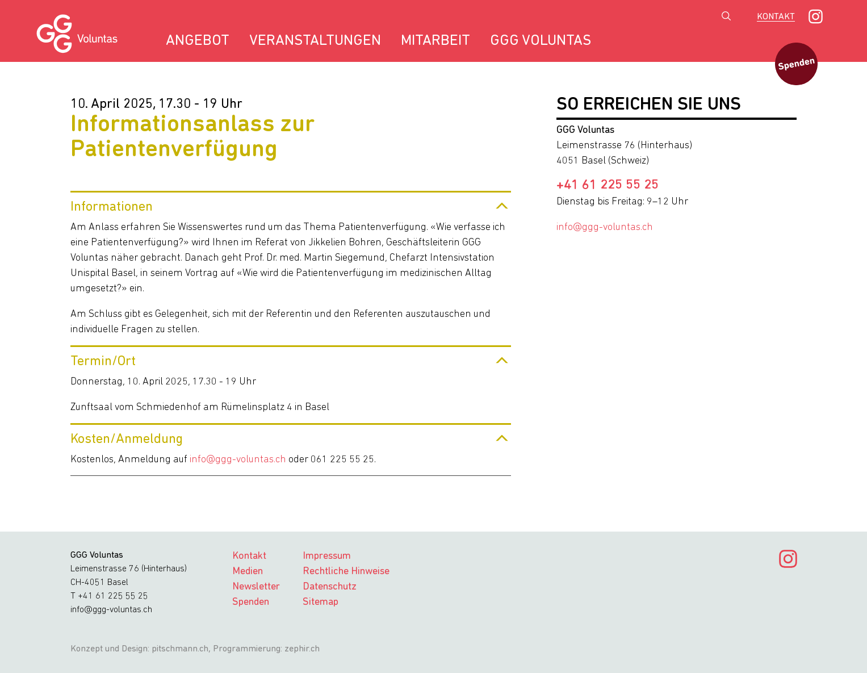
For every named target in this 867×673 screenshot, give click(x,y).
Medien (247, 571)
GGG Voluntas (540, 41)
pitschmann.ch (180, 649)
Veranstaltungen (315, 41)
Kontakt (776, 17)
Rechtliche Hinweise (346, 571)
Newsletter (256, 587)
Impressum (327, 556)
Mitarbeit (435, 41)
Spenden (250, 602)
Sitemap (320, 602)
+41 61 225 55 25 (607, 186)
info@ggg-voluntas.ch (238, 459)
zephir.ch (302, 649)
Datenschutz (330, 587)
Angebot (197, 41)
